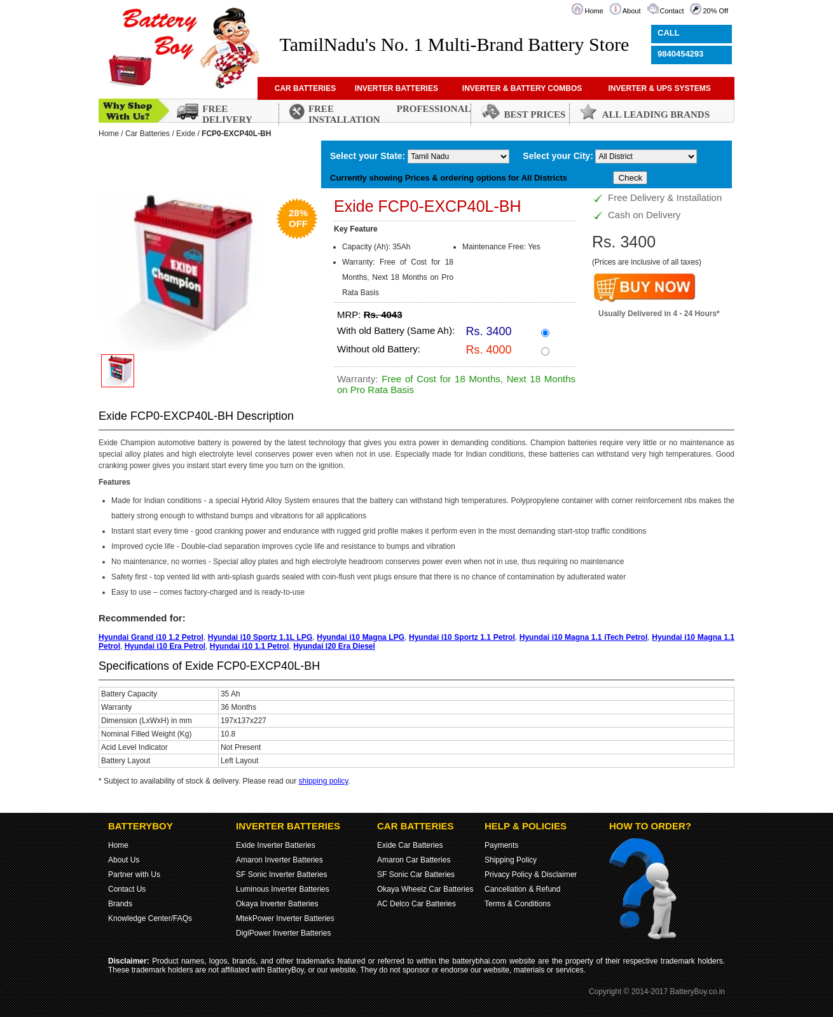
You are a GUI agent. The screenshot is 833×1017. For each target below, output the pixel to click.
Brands (120, 903)
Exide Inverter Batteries (275, 845)
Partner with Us (134, 874)
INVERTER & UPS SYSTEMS (659, 88)
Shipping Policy (511, 859)
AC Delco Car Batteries (416, 903)
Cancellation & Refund (522, 889)
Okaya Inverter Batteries (277, 903)
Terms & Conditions (518, 903)
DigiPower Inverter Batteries (283, 933)
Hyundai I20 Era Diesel (334, 646)
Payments (501, 845)
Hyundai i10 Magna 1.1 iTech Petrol (584, 637)
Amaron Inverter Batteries (279, 859)
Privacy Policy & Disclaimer (531, 874)
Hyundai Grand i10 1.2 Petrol (151, 637)
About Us (123, 859)
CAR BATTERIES (305, 88)
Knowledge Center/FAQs (150, 918)
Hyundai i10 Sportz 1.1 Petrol (462, 637)
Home (593, 11)
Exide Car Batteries (410, 845)
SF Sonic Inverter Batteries (281, 874)
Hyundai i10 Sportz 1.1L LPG (260, 637)
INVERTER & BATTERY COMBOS (522, 88)
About (632, 11)
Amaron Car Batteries (413, 859)
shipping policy (323, 781)
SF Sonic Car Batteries (416, 874)
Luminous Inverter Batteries (282, 889)
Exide (185, 133)
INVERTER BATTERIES (396, 88)
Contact (672, 11)
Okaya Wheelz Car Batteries (425, 889)
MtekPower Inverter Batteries (285, 918)
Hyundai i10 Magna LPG (360, 637)
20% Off (715, 11)
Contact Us (127, 889)
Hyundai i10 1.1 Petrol (249, 646)
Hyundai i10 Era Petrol (165, 646)
